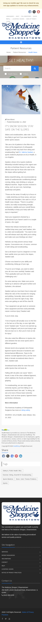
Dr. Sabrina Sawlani (26, 152)
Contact (5, 562)
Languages (10, 16)
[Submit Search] (35, 68)
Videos (24, 74)
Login (8, 21)
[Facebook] (2, 619)
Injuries (5, 483)
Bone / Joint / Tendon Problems (26, 479)
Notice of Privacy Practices (11, 572)
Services (5, 551)
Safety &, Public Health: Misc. (12, 471)
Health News (11, 74)
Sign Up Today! (31, 19)
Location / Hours (18, 19)
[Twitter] (6, 619)
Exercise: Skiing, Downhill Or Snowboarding (17, 475)
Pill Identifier (26, 16)
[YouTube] (9, 619)
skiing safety (25, 410)
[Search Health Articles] (17, 68)
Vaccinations (6, 558)
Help (17, 16)
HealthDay (16, 446)
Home (8, 52)
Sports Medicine (8, 479)
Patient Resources (19, 52)
